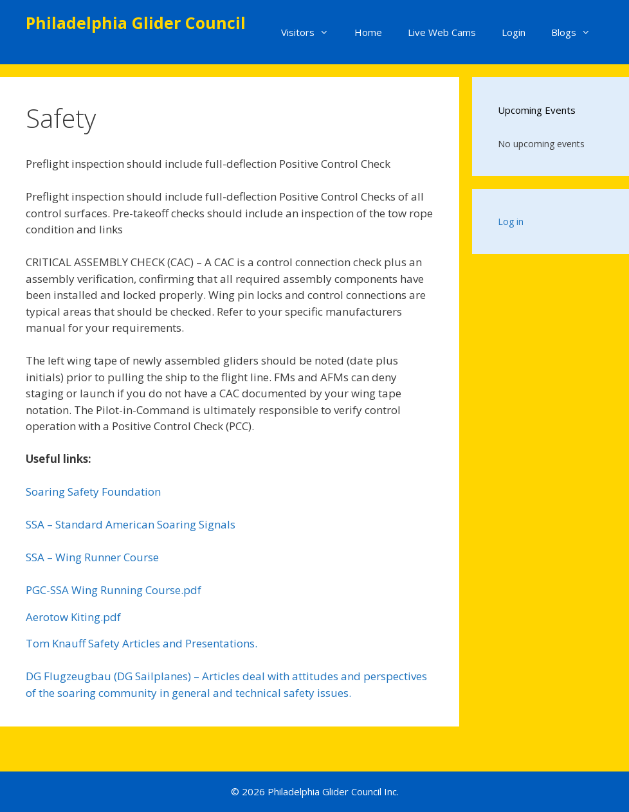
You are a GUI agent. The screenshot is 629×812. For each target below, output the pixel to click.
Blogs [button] (577, 32)
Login (513, 32)
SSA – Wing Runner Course (92, 557)
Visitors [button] (311, 32)
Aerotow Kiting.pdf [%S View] (73, 616)
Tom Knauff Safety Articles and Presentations (140, 643)
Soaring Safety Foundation (93, 491)
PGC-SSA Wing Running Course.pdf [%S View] (113, 589)
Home (368, 32)
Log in (511, 221)
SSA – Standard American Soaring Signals (130, 524)
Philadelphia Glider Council (136, 22)
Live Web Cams (442, 32)
